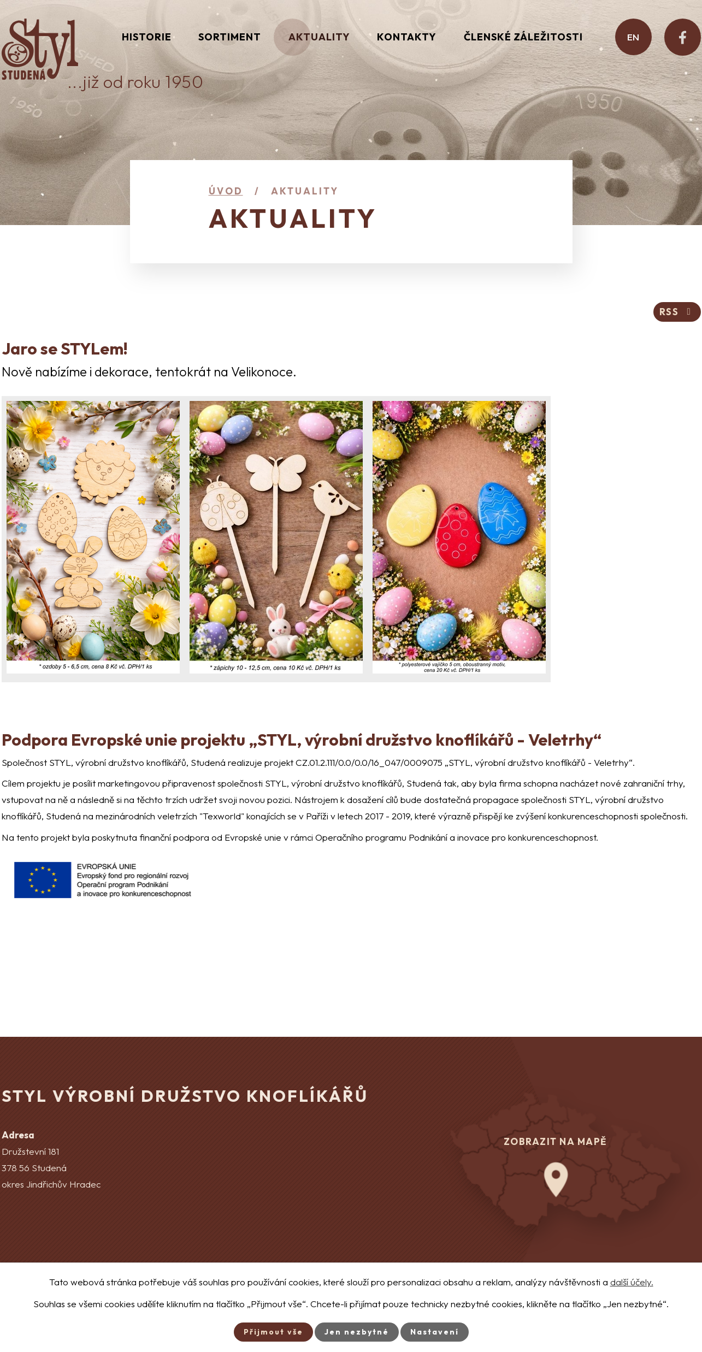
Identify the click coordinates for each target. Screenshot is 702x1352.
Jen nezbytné (357, 1332)
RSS (677, 311)
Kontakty (406, 37)
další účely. (631, 1282)
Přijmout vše (273, 1332)
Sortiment (229, 37)
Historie (147, 37)
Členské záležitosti (523, 37)
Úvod (226, 191)
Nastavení (434, 1332)
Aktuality (319, 37)
